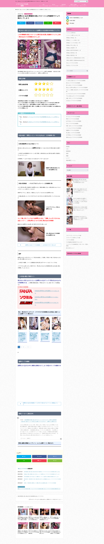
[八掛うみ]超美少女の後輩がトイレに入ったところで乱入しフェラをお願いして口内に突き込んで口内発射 (76, 200)
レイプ (67, 157)
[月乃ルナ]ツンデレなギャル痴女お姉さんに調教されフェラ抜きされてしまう (45, 499)
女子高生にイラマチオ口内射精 (73, 134)
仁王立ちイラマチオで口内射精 (48, 489)
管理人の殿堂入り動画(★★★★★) (74, 59)
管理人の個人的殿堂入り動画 (74, 4)
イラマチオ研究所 (70, 238)
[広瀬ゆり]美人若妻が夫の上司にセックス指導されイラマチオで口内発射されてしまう (42, 474)
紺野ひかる (58, 489)
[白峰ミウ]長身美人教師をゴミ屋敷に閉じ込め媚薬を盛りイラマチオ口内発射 (40, 483)
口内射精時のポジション (64, 4)
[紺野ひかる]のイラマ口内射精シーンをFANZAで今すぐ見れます (40, 245)
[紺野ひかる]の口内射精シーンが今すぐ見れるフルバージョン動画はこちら (40, 403)
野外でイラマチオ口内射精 (72, 118)
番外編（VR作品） (70, 37)
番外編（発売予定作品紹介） (73, 49)
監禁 (67, 152)
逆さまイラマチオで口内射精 (73, 82)
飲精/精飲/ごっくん (70, 159)
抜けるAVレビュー (70, 246)
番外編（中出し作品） (71, 44)
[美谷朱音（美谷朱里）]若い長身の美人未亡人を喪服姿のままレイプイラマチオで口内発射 (42, 480)
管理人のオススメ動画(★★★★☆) (74, 57)
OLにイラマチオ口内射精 (23, 489)
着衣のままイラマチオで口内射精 (74, 136)
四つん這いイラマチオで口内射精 (74, 84)
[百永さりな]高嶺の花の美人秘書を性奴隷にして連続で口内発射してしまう (34, 336)
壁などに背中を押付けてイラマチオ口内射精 (76, 86)
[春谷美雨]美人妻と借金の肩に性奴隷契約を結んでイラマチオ (30, 496)
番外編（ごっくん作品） (72, 40)
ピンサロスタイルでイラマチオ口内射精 (75, 92)
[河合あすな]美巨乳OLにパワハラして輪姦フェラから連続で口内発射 (45, 336)
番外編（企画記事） (71, 47)
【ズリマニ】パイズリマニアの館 (73, 234)
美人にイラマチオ (22, 468)
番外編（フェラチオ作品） (72, 42)
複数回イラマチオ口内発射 (72, 129)
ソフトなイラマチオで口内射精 (35, 489)
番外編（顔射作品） (71, 54)
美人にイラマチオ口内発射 (44, 4)
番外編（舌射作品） (71, 52)
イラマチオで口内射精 (22, 5)
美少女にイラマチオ (71, 64)
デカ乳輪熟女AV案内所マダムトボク (73, 240)
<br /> (39, 384)
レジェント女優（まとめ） (72, 35)
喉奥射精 (68, 150)
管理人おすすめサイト (83, 4)
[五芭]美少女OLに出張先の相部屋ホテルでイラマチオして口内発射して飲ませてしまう (22, 337)
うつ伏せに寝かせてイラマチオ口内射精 (75, 79)
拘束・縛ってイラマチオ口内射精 (74, 97)
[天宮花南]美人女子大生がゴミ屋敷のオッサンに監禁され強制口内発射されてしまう (41, 476)
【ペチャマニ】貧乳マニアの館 (72, 236)
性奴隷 (67, 145)
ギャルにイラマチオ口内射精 (73, 115)
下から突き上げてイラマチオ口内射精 (75, 95)
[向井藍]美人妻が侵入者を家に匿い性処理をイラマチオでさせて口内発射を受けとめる (42, 472)
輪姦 (67, 154)
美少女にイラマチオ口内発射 (54, 4)
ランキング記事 (70, 32)
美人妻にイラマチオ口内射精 (73, 131)
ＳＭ (67, 148)
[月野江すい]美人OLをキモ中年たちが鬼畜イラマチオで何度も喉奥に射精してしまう (56, 337)
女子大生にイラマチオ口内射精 (73, 120)
